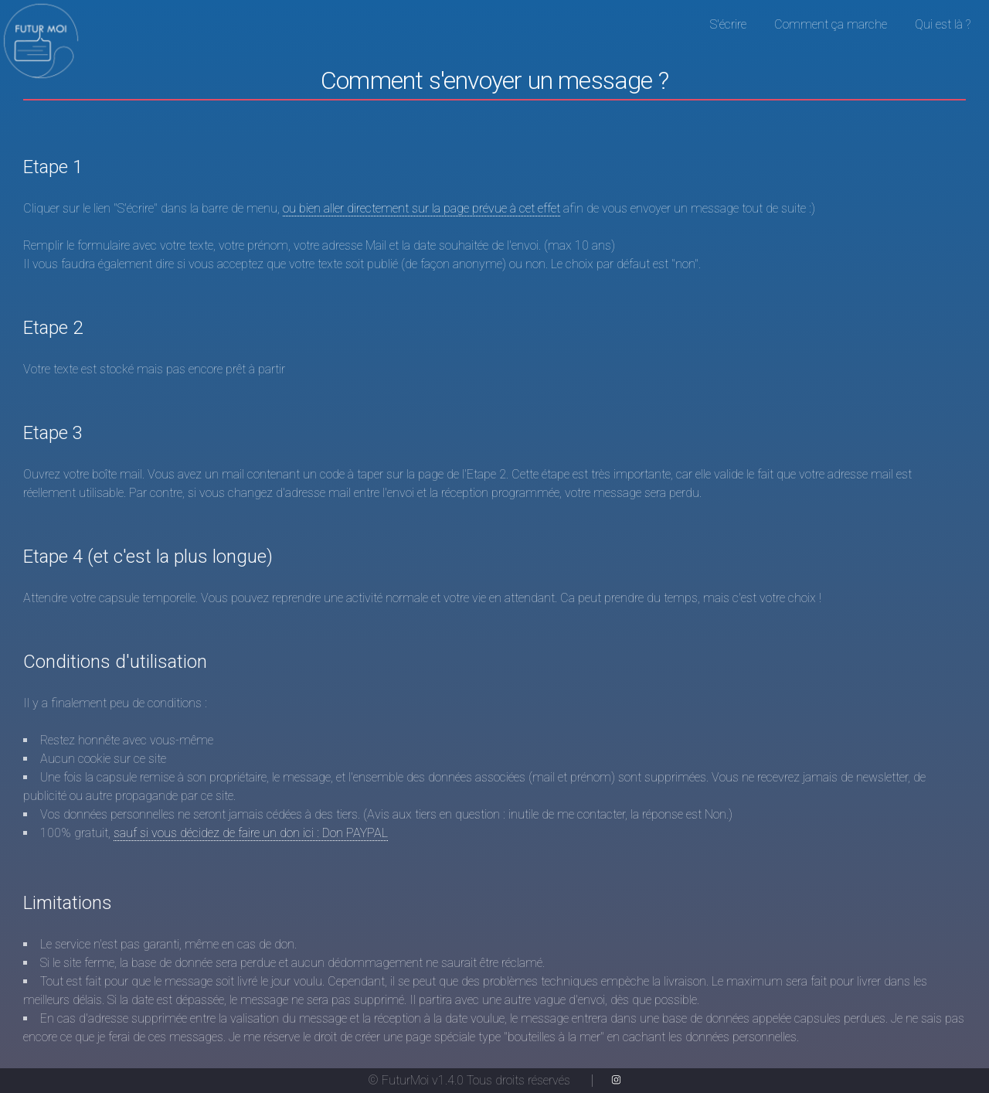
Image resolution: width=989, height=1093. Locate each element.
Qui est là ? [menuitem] (942, 24)
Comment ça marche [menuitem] (830, 24)
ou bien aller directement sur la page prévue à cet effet (421, 208)
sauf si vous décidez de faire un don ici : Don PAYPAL (251, 833)
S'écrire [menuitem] (728, 24)
